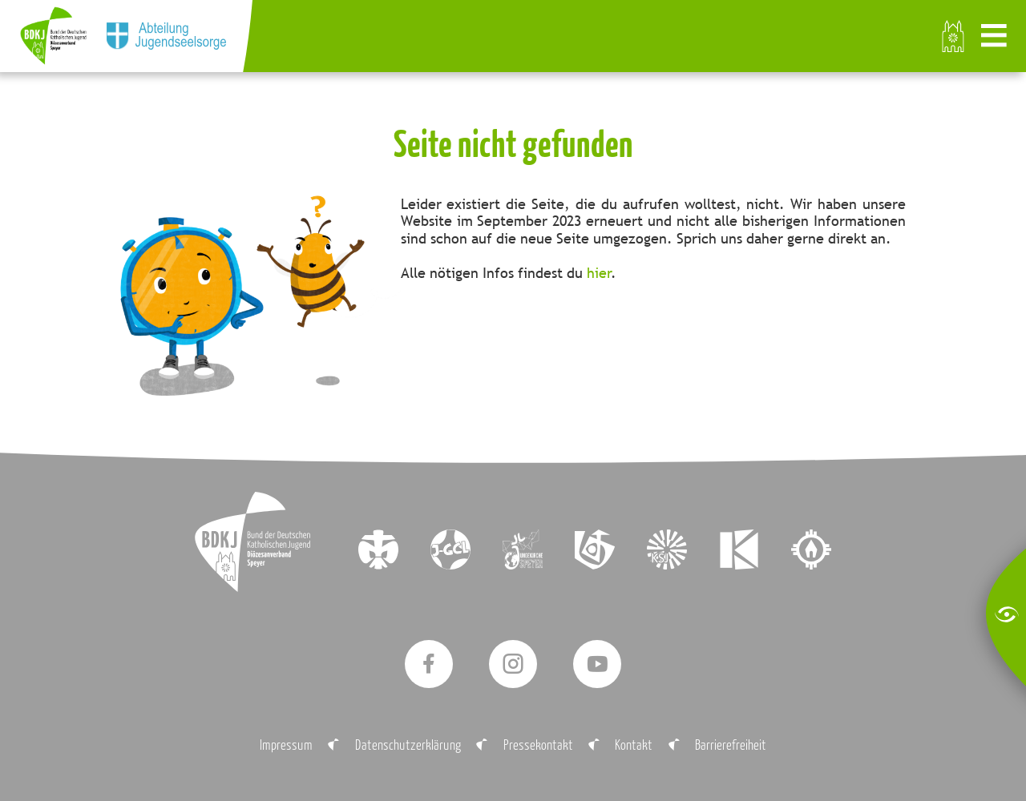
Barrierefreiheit (730, 744)
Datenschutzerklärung (408, 744)
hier (599, 272)
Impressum (286, 744)
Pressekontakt (538, 744)
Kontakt (633, 744)
